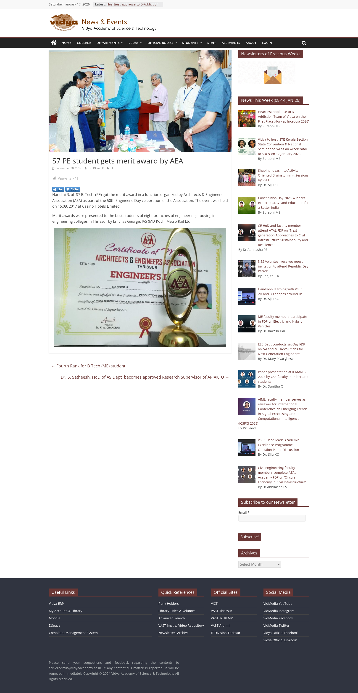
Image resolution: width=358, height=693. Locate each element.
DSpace (54, 625)
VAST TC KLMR (222, 618)
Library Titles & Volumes (176, 611)
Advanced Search (171, 618)
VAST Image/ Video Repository (181, 625)
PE (112, 168)
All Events (231, 42)
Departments (108, 42)
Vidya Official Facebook (280, 633)
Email (244, 512)
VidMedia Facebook (278, 618)
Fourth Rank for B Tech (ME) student (88, 366)
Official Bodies (160, 42)
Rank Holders (168, 603)
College (84, 42)
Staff (211, 42)
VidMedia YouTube (277, 603)
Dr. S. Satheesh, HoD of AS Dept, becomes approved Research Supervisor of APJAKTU (145, 377)
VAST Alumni (220, 625)
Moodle (54, 618)
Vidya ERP (56, 603)
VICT (214, 603)
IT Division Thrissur (225, 633)
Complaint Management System (73, 633)
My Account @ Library (65, 611)
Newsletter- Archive (173, 633)
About (251, 42)
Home (66, 42)
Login (267, 42)
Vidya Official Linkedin (280, 640)
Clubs (134, 42)
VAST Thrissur (221, 611)
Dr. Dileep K (96, 168)
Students (190, 42)
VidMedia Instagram (278, 611)
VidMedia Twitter (276, 625)
